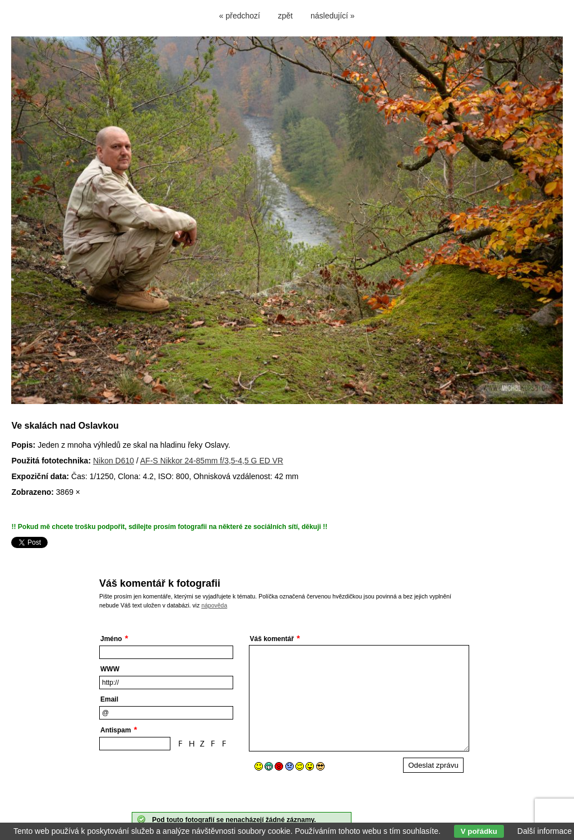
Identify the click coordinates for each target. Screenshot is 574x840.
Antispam (115, 730)
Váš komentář (272, 639)
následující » (333, 15)
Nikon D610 (113, 460)
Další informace (544, 831)
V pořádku (479, 831)
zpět (285, 15)
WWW (109, 669)
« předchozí (239, 15)
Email (109, 699)
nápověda (214, 605)
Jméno (111, 639)
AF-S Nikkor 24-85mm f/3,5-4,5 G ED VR (211, 460)
